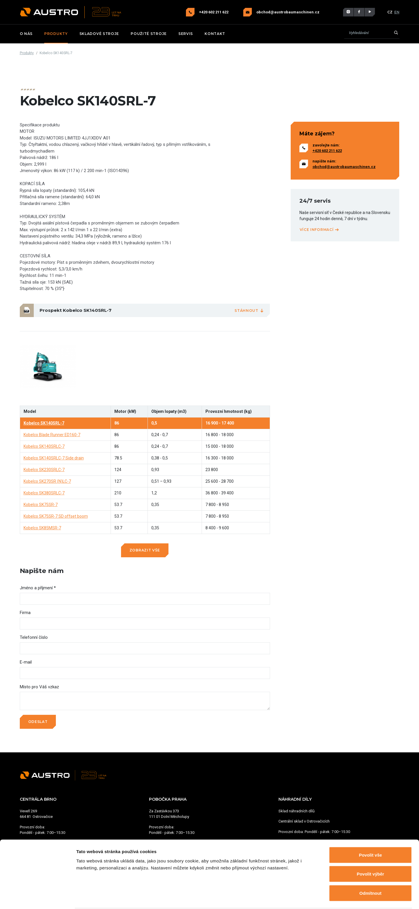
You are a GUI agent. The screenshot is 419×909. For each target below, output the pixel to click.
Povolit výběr (370, 851)
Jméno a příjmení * (38, 587)
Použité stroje (149, 33)
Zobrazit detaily (307, 897)
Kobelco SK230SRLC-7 (44, 469)
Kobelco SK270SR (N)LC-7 (47, 481)
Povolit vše (370, 832)
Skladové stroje (99, 33)
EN (397, 12)
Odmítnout (370, 870)
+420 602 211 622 (214, 12)
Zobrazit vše (144, 550)
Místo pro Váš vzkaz (39, 686)
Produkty (56, 33)
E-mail (26, 662)
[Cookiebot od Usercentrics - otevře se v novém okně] (37, 897)
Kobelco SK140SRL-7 (44, 423)
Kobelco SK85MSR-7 (42, 528)
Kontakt (215, 33)
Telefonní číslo (34, 637)
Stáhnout (249, 310)
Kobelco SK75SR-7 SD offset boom (56, 516)
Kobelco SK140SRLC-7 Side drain (54, 458)
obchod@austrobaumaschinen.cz (287, 12)
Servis (185, 33)
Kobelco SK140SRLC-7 (44, 446)
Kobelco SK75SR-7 (41, 504)
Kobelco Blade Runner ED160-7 (52, 434)
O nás (26, 33)
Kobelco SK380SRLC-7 (44, 493)
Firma (25, 612)
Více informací (319, 229)
